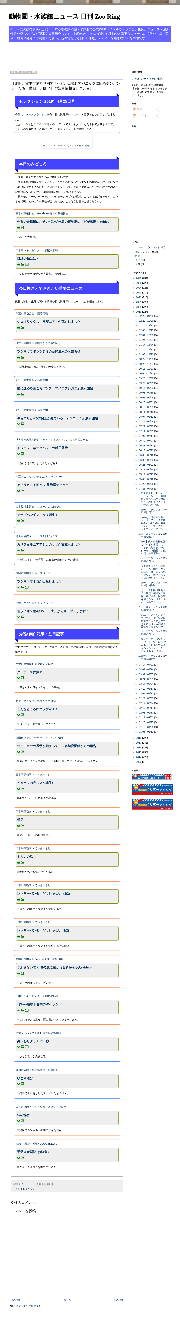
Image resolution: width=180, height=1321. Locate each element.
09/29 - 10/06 (146, 378)
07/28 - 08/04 (146, 421)
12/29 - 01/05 (146, 316)
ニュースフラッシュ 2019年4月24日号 (152, 584)
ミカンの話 (25, 856)
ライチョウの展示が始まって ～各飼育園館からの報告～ (58, 746)
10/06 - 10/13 (146, 373)
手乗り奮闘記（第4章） (33, 1152)
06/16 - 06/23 (146, 450)
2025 (139, 283)
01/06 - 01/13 (146, 731)
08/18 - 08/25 (146, 407)
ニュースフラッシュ (146, 247)
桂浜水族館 (22, 536)
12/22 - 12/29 (146, 320)
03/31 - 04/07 (146, 674)
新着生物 (42, 380)
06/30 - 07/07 (146, 440)
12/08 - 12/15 (146, 330)
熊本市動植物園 (25, 213)
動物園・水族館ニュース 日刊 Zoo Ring (64, 16)
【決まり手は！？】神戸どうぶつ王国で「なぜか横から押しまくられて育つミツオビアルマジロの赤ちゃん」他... (152, 572)
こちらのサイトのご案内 (147, 78)
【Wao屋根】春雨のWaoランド (39, 1004)
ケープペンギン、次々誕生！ (37, 515)
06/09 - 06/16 (146, 455)
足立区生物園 (23, 343)
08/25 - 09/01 (146, 402)
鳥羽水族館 (22, 1069)
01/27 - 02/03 (146, 717)
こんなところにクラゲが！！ (37, 709)
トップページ (56, 476)
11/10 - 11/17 (146, 349)
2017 (139, 742)
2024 (139, 287)
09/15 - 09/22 (146, 387)
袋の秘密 (23, 1115)
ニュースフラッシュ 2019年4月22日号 (152, 633)
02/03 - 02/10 (146, 712)
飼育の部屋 (51, 250)
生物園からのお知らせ (48, 343)
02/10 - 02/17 (146, 707)
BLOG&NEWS (48, 1143)
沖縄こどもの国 (25, 602)
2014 (139, 757)
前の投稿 (119, 1299)
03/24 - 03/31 (146, 679)
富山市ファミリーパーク (30, 737)
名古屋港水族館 (25, 506)
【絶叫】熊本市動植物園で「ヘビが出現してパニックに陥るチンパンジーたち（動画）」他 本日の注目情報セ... (152, 547)
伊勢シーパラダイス (27, 1032)
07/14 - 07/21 (146, 431)
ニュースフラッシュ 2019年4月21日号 (152, 657)
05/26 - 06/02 (146, 464)
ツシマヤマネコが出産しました (39, 581)
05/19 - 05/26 (146, 469)
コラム (139, 259)
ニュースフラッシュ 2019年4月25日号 (152, 560)
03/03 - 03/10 (146, 693)
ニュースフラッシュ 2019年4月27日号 (152, 511)
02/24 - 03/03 (146, 698)
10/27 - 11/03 (146, 359)
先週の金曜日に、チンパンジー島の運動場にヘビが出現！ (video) (64, 221)
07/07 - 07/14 (146, 435)
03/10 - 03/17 (146, 688)
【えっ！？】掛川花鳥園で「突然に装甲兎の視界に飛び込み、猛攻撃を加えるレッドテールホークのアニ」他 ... (152, 596)
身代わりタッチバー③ (33, 1041)
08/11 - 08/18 (146, 412)
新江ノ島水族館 (25, 380)
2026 (139, 278)
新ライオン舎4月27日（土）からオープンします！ (53, 611)
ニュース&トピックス (44, 536)
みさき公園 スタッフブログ (49, 1106)
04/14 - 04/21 (146, 664)
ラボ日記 (50, 700)
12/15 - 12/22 (146, 325)
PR (137, 255)
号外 (137, 264)
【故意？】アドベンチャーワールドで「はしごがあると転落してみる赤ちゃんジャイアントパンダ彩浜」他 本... (152, 645)
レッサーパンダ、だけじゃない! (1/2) (43, 893)
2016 (139, 747)
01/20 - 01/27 (146, 722)
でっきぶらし (42, 774)
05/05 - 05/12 (146, 479)
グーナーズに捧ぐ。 (31, 672)
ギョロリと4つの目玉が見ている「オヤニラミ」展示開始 (57, 418)
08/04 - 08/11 (146, 416)
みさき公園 (22, 1106)
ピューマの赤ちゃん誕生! (35, 783)
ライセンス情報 (82, 145)
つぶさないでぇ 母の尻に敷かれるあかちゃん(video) (54, 967)
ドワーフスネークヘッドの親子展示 (42, 448)
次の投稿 (16, 1299)
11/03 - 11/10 (146, 354)
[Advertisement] (77, 56)
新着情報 (42, 313)
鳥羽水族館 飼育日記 (45, 1069)
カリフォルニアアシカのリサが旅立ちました (48, 544)
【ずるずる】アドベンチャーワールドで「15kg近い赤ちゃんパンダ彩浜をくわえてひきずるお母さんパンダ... (152, 498)
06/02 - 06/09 (146, 460)
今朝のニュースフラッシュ (31, 114)
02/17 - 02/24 (146, 703)
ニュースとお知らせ (49, 506)
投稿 (138, 109)
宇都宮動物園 (23, 663)
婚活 (20, 819)
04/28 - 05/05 (146, 483)
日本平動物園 (23, 774)
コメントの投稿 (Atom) (28, 1305)
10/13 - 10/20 (146, 368)
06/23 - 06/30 (146, 445)
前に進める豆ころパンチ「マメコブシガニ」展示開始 (55, 388)
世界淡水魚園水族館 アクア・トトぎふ (38, 439)
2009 (139, 761)
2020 (139, 307)
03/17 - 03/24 (146, 683)
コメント (140, 115)
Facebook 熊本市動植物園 (52, 213)
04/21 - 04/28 (146, 488)
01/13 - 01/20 (146, 727)
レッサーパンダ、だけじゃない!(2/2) (43, 930)
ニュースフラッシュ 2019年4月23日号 (152, 608)
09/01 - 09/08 (146, 397)
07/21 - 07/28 (146, 426)
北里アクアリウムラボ (29, 700)
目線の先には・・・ (31, 258)
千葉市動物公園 (25, 313)
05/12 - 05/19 (146, 474)
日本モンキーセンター (29, 250)
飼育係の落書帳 (52, 1032)
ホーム (67, 1299)
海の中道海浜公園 (26, 1143)
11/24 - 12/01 (146, 339)
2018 (139, 738)
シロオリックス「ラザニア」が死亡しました (48, 322)
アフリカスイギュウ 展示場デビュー (43, 485)
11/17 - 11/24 (146, 344)
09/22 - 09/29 (146, 383)
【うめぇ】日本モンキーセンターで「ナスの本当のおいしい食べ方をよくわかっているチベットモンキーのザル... (152, 523)
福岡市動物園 (23, 573)
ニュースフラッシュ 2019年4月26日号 (152, 535)
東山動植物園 (23, 959)
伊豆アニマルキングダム (30, 476)
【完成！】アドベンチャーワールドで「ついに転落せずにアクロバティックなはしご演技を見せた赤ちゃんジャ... (152, 620)
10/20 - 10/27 (146, 364)
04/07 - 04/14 (146, 669)
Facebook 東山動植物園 (49, 959)
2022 (139, 297)
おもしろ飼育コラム (76, 439)
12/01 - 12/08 (146, 335)
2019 (139, 311)
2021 (139, 302)
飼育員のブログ (44, 663)
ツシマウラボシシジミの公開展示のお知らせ (48, 351)
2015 (139, 752)
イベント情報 (56, 737)
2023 (139, 292)
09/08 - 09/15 (146, 392)
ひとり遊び (25, 1078)
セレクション (27, 1189)
